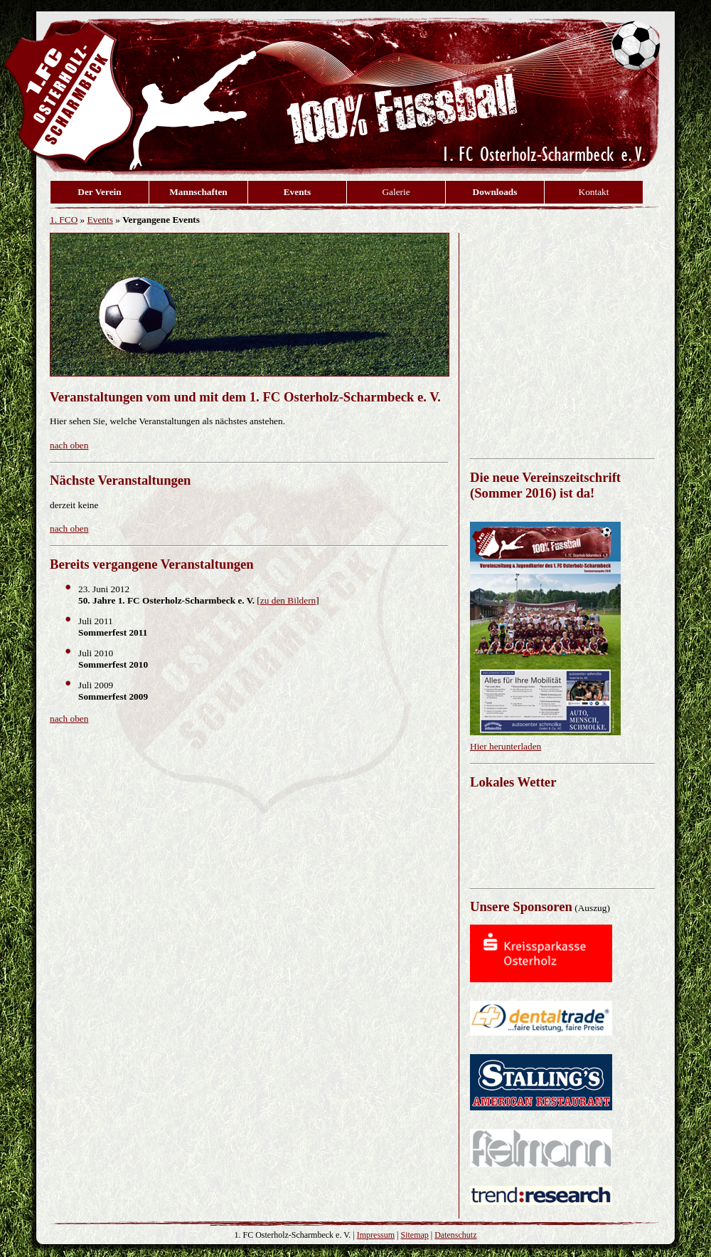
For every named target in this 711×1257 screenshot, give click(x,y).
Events (100, 219)
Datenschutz (455, 1235)
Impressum (376, 1235)
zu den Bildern (288, 600)
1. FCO (63, 219)
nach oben (69, 445)
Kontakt (594, 191)
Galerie (396, 191)
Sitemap (414, 1235)
